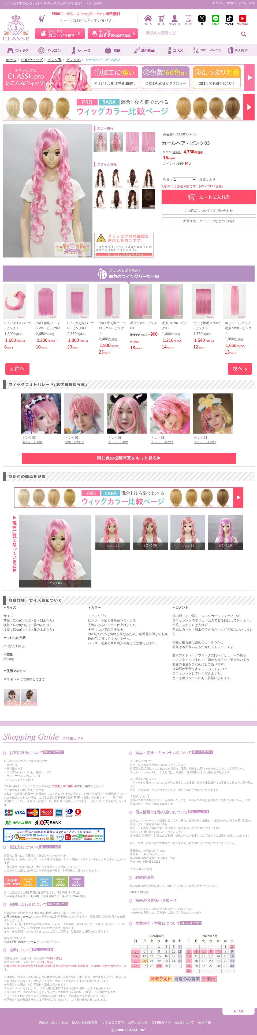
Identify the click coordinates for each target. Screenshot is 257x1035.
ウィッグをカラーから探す (60, 33)
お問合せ (231, 3)
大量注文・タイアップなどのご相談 (208, 221)
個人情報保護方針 (85, 1022)
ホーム (11, 60)
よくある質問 (247, 3)
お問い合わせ (137, 1022)
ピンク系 (54, 60)
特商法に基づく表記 (53, 1022)
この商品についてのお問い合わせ (209, 211)
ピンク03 (73, 60)
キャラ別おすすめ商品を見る (113, 33)
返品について (184, 1022)
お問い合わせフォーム (17, 916)
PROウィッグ (32, 60)
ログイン (218, 3)
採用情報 (204, 1022)
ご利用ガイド (161, 1022)
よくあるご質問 (113, 1022)
